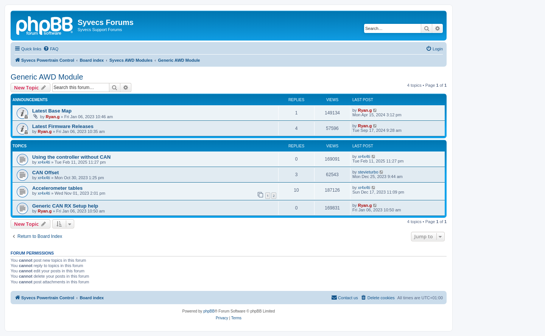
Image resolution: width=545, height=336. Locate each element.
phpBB (209, 311)
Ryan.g (53, 116)
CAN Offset (45, 172)
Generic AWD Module (47, 77)
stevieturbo (368, 172)
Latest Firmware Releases (62, 126)
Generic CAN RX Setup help (65, 206)
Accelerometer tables (57, 188)
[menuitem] (50, 48)
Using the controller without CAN (71, 157)
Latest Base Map (52, 111)
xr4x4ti (44, 162)
